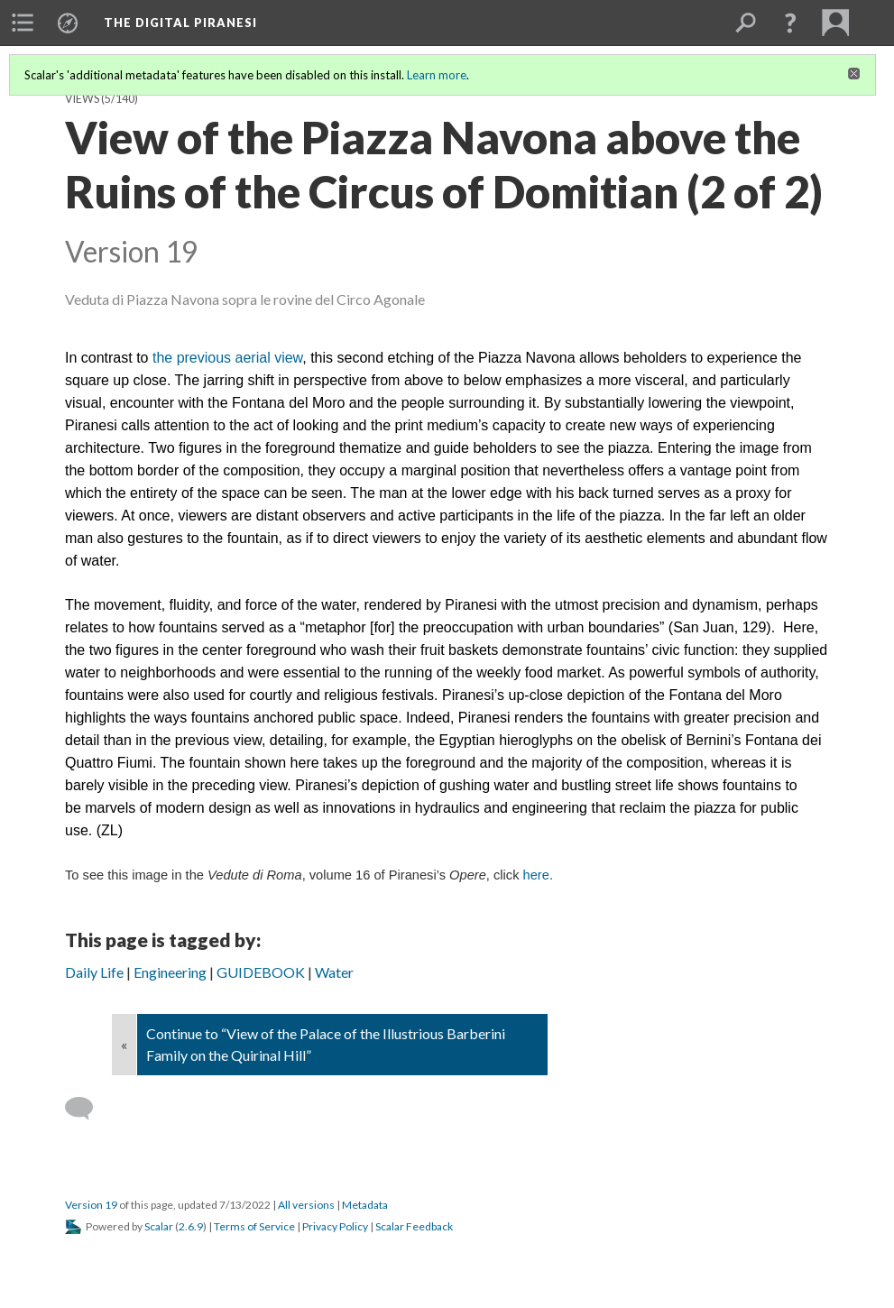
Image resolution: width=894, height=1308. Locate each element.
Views (82, 99)
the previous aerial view (227, 357)
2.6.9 (191, 1226)
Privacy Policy (335, 1226)
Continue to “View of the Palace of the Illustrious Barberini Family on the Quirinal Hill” (325, 1044)
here (536, 875)
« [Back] (124, 1044)
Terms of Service (254, 1226)
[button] (790, 22)
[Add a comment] (87, 1108)
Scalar (158, 1226)
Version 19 (91, 1204)
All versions (306, 1204)
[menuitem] (22, 22)
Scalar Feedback (414, 1226)
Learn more (436, 75)
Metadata (365, 1204)
